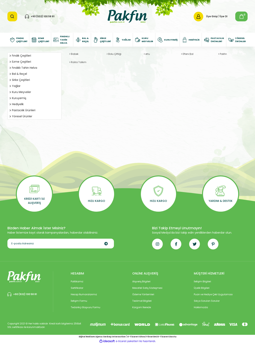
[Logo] (127, 16)
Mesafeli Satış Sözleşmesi (147, 288)
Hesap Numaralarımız (84, 294)
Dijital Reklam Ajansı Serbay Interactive (102, 336)
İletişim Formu (79, 300)
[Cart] (241, 16)
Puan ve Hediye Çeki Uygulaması (213, 294)
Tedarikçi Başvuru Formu (85, 307)
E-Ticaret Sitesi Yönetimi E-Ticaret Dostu (151, 336)
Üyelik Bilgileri (201, 288)
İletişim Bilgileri (202, 281)
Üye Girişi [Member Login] (212, 16)
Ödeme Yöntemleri (143, 294)
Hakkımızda (201, 307)
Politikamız (77, 281)
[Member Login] (198, 16)
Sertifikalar (77, 288)
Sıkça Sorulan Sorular (207, 300)
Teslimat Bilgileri (142, 300)
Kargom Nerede (141, 307)
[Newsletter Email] (60, 243)
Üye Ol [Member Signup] (223, 16)
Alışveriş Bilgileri (141, 281)
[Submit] (106, 243)
